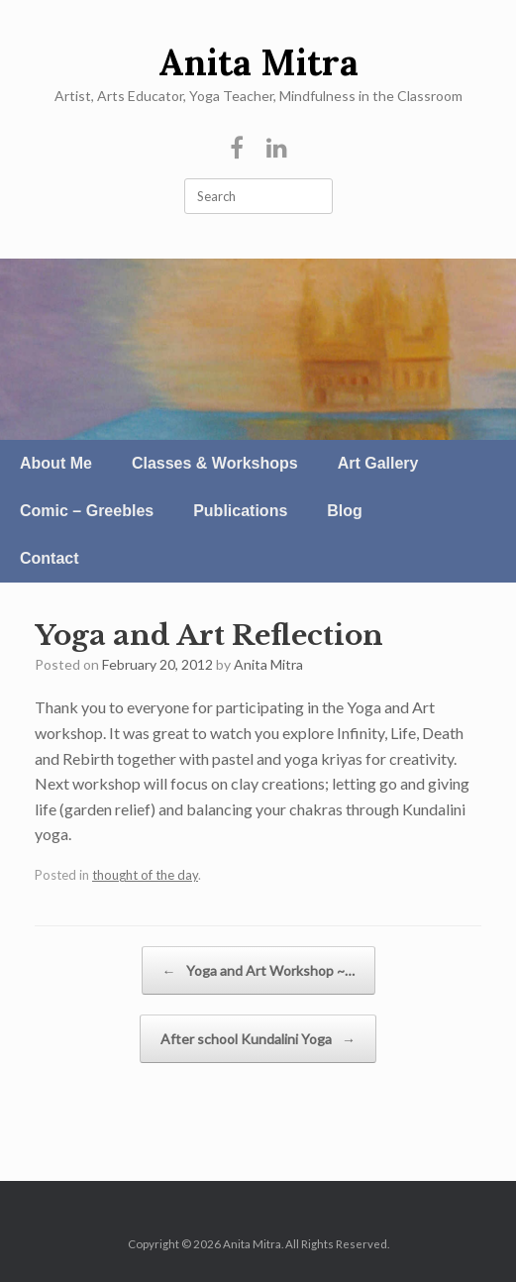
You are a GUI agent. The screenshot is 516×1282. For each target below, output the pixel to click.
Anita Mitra (268, 664)
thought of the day (145, 875)
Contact (49, 558)
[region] (258, 349)
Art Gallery (378, 463)
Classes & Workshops (215, 463)
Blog (344, 510)
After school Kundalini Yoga (258, 1038)
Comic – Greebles (87, 510)
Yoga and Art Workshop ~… (258, 970)
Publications (240, 510)
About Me (56, 463)
